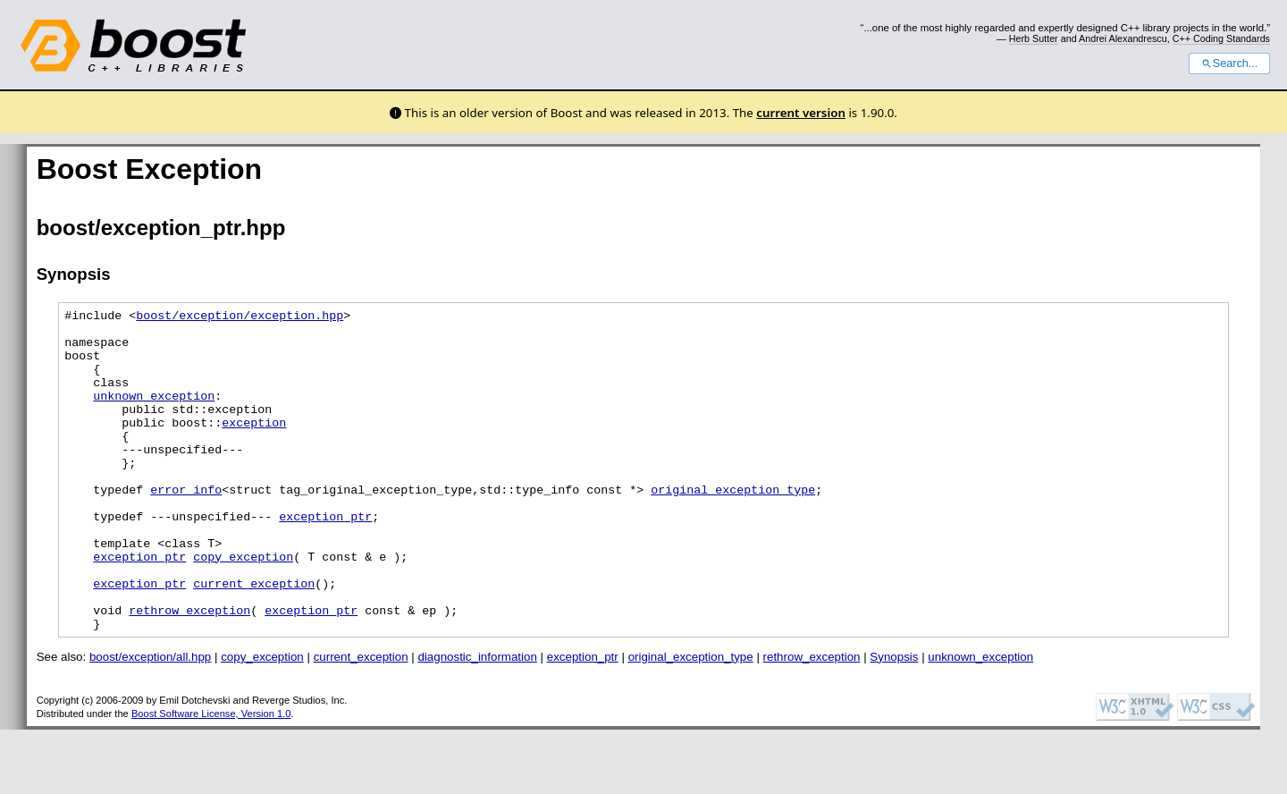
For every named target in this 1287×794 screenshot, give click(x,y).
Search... (1229, 63)
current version (800, 113)
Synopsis (894, 721)
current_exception (254, 639)
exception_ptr (325, 559)
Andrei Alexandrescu (1123, 38)
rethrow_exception (189, 671)
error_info (186, 527)
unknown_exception (153, 414)
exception (254, 446)
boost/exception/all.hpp (150, 721)
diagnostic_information (476, 721)
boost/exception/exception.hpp (239, 317)
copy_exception (243, 607)
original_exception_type (733, 527)
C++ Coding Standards (1221, 38)
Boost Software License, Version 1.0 (210, 778)
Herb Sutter (1033, 38)
